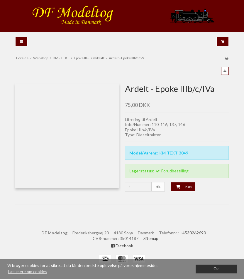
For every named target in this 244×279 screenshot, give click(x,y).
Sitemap (150, 238)
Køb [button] (181, 186)
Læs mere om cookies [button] (27, 271)
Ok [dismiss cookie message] (216, 269)
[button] (225, 71)
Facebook (122, 245)
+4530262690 (193, 232)
